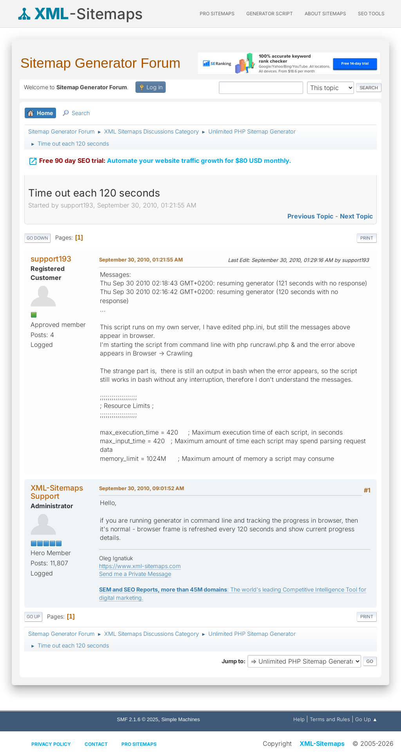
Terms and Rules (330, 719)
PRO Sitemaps (217, 13)
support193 (51, 258)
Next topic (356, 216)
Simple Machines (180, 719)
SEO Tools (371, 13)
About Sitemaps (325, 13)
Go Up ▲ (366, 719)
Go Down (37, 238)
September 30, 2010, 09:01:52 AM (141, 488)
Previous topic (310, 216)
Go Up (33, 616)
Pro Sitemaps (139, 744)
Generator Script (269, 13)
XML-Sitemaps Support (57, 492)
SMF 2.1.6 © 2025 (137, 719)
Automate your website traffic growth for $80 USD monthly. (159, 156)
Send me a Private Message (135, 573)
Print (366, 238)
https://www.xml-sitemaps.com (140, 566)
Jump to (233, 661)
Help (299, 719)
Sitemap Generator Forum (100, 62)
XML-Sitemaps (322, 743)
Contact (96, 744)
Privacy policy (51, 744)
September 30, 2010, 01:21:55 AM (141, 259)
